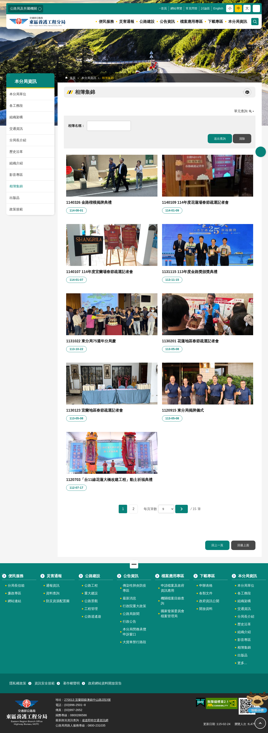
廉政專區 (14, 593)
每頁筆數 (150, 509)
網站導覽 (176, 8)
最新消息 (129, 598)
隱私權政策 (17, 683)
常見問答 (191, 8)
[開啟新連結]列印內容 (247, 92)
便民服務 (106, 21)
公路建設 (147, 21)
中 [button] (238, 8)
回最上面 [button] (260, 723)
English (218, 8)
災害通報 (126, 21)
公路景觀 (91, 601)
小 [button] (230, 8)
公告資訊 (167, 21)
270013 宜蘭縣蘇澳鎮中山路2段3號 (87, 699)
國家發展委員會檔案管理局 (172, 613)
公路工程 (91, 585)
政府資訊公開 (209, 601)
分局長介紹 (17, 140)
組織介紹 (16, 163)
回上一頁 (217, 545)
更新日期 (209, 724)
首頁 (164, 8)
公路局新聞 (131, 614)
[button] (181, 509)
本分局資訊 (237, 21)
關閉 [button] (134, 564)
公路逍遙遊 (92, 616)
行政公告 (129, 621)
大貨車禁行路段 (134, 642)
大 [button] (247, 8)
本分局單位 (17, 94)
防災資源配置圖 (58, 601)
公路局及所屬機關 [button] (23, 8)
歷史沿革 (16, 151)
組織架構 (16, 117)
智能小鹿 (257, 702)
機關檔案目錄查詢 (172, 600)
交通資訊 (16, 128)
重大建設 (91, 593)
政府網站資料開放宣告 (105, 683)
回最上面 (243, 545)
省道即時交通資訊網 (95, 720)
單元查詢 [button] (240, 111)
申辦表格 (206, 585)
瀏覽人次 (240, 724)
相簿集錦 (16, 186)
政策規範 (16, 209)
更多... (242, 663)
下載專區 (215, 21)
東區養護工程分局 (42, 21)
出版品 (14, 198)
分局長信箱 (16, 585)
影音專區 (16, 174)
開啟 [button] (260, 152)
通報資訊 (52, 585)
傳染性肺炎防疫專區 (134, 588)
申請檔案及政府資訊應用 (172, 588)
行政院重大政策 (134, 606)
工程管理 (91, 609)
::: (2, 2)
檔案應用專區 (191, 21)
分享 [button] (256, 8)
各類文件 (206, 593)
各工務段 (16, 105)
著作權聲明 (71, 683)
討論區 (205, 8)
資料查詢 (52, 593)
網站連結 (14, 601)
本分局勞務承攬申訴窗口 (134, 631)
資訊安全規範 (45, 683)
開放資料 (206, 609)
